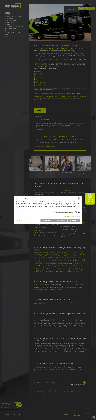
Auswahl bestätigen (60, 220)
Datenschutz (19, 220)
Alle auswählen (74, 220)
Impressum (25, 220)
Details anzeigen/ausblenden (73, 216)
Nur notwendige (47, 220)
